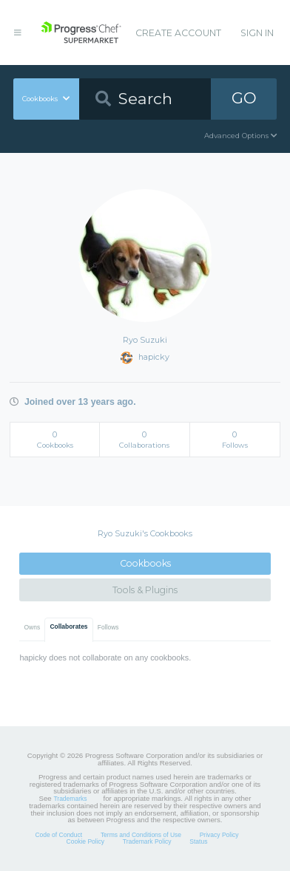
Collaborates (68, 626)
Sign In (257, 32)
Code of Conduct (58, 834)
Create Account (178, 32)
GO (244, 98)
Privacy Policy (219, 834)
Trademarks (70, 798)
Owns (32, 627)
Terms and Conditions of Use (141, 834)
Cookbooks (145, 563)
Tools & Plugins (145, 589)
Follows (108, 627)
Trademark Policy (147, 841)
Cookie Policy (86, 841)
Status (198, 841)
